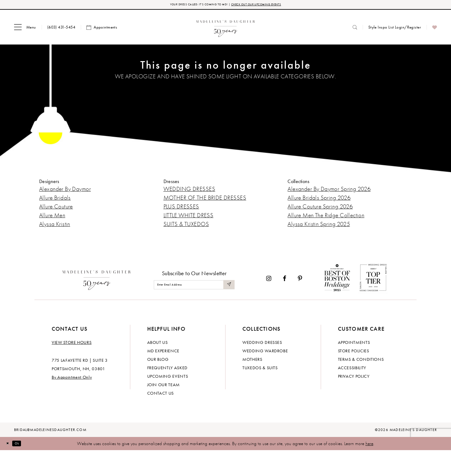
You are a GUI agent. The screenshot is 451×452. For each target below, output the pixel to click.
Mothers (252, 361)
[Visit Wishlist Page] (435, 29)
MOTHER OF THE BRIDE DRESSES (204, 199)
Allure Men (52, 217)
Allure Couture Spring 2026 (320, 208)
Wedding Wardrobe (265, 352)
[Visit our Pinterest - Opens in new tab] (300, 280)
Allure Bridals (55, 199)
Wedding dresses (262, 344)
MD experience (163, 352)
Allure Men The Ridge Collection (326, 217)
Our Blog (158, 361)
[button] (25, 29)
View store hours (71, 344)
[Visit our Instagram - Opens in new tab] (269, 280)
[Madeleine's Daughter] (97, 280)
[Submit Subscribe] (228, 286)
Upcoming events (167, 378)
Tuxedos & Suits (260, 369)
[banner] (225, 28)
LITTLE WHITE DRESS (188, 217)
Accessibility (352, 369)
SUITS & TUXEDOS (186, 226)
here (369, 445)
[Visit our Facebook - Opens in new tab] (285, 280)
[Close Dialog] (9, 445)
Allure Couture (56, 208)
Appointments (354, 344)
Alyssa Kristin (54, 226)
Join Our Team (163, 386)
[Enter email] (194, 286)
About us (157, 344)
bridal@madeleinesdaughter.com (50, 431)
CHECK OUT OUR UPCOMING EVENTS (268, 5)
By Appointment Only (72, 378)
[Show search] (355, 29)
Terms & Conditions (361, 361)
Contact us (160, 394)
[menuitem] (25, 29)
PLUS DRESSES (181, 208)
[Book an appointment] (102, 29)
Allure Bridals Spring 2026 (319, 199)
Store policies (353, 352)
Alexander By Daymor (65, 191)
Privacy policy (354, 378)
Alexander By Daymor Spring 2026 (329, 191)
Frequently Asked (167, 369)
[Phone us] (61, 29)
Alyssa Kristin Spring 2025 (319, 226)
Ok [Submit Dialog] (23, 445)
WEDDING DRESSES (189, 191)
